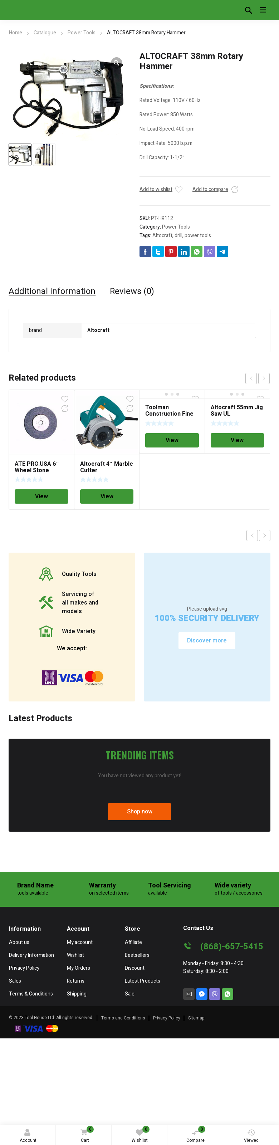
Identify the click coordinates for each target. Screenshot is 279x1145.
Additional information (52, 291)
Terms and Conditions (123, 1018)
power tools (198, 235)
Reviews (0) (132, 291)
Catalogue (45, 32)
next (264, 378)
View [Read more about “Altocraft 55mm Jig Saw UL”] (237, 440)
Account (28, 1136)
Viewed (251, 1136)
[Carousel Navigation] (257, 378)
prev (251, 378)
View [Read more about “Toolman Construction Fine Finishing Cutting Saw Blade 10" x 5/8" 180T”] (172, 440)
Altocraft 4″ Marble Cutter (106, 467)
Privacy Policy (166, 1018)
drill (178, 235)
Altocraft (162, 235)
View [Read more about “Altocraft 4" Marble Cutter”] (107, 496)
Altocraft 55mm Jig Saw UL (237, 410)
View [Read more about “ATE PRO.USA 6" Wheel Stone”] (41, 496)
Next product (264, 535)
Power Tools (82, 32)
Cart (86, 1135)
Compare (196, 1135)
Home (15, 32)
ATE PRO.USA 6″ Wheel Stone (37, 467)
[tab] (52, 291)
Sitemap (196, 1018)
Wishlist (141, 1135)
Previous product (252, 535)
